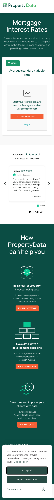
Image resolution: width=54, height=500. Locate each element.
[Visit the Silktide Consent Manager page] (43, 489)
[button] (5, 183)
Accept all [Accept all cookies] (27, 470)
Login (27, 124)
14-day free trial (27, 116)
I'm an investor (27, 308)
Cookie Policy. (21, 462)
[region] (27, 183)
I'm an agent (27, 425)
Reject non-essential (27, 479)
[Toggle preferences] (14, 489)
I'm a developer (27, 366)
